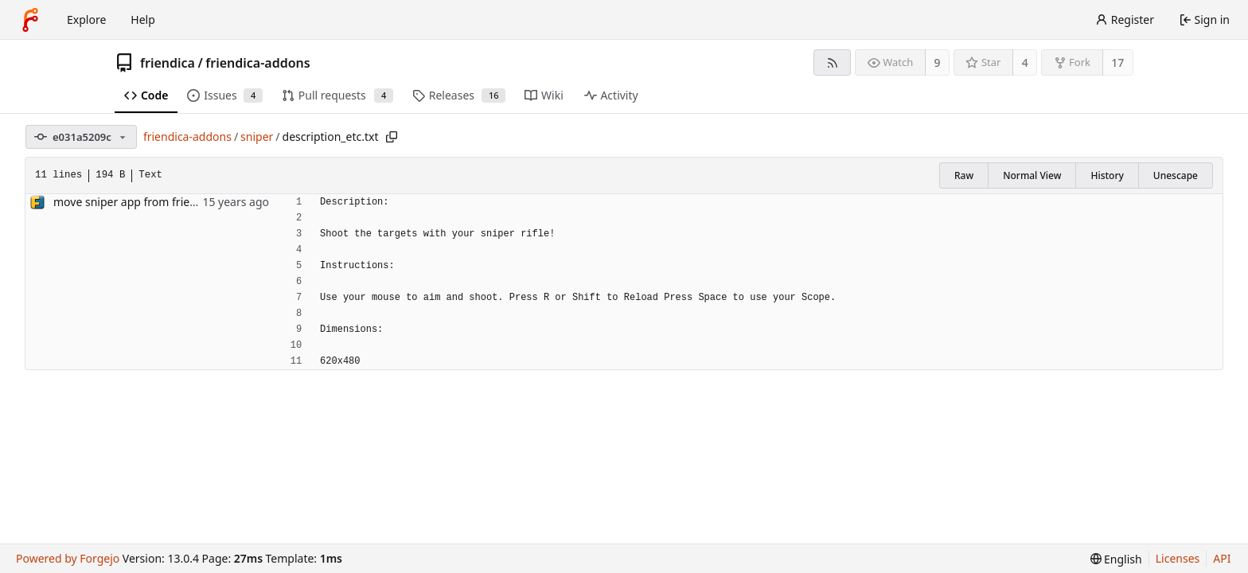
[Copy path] (391, 137)
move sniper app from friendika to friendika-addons (188, 201)
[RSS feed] (832, 62)
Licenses (1178, 558)
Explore (86, 19)
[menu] (1116, 559)
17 (1117, 62)
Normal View (1032, 175)
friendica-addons (257, 63)
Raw (963, 175)
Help (143, 19)
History (1106, 175)
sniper (256, 136)
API (1221, 558)
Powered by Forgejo (67, 558)
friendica (167, 63)
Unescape (1175, 175)
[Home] (30, 20)
